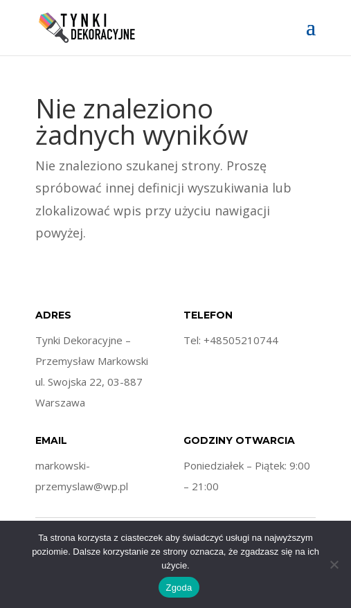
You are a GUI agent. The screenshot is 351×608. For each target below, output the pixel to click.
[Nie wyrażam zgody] (334, 564)
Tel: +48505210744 (230, 340)
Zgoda (178, 587)
